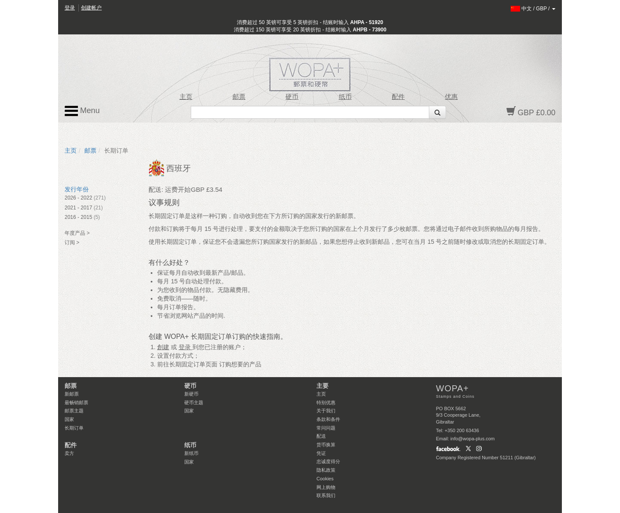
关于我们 (325, 410)
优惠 (451, 96)
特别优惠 (325, 402)
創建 (163, 347)
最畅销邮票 (76, 402)
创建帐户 (91, 8)
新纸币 (191, 453)
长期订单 (74, 427)
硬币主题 (193, 402)
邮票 (238, 96)
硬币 (291, 96)
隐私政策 (325, 470)
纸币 (345, 96)
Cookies (325, 478)
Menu (82, 111)
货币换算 (325, 444)
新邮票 (72, 393)
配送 (321, 436)
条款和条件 (328, 419)
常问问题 (325, 427)
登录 (70, 8)
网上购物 (325, 487)
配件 (398, 96)
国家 (69, 419)
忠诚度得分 (328, 461)
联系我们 (325, 495)
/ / (533, 9)
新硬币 (191, 393)
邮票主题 (74, 410)
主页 (186, 96)
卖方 (69, 453)
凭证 (321, 453)
